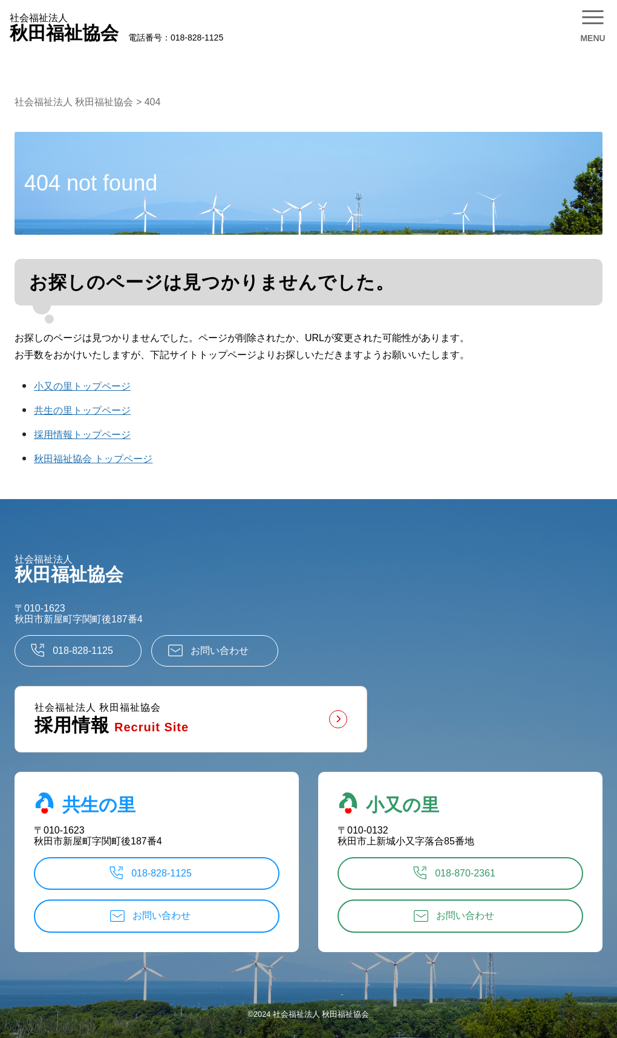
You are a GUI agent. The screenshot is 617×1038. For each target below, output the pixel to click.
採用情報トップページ (82, 434)
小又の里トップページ (82, 386)
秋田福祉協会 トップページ (93, 459)
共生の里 (84, 803)
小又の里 (388, 803)
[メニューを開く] (593, 24)
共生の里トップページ (82, 410)
